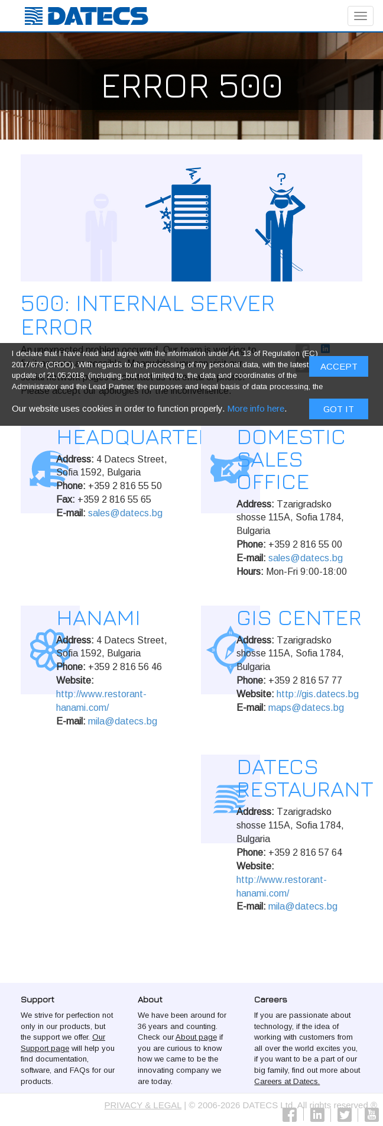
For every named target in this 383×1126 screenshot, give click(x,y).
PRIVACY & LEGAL (143, 1105)
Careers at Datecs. (287, 1081)
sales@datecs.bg (125, 513)
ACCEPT (339, 369)
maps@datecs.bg (306, 708)
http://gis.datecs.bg (318, 694)
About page (196, 1037)
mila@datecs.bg (122, 721)
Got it (338, 411)
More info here (255, 411)
